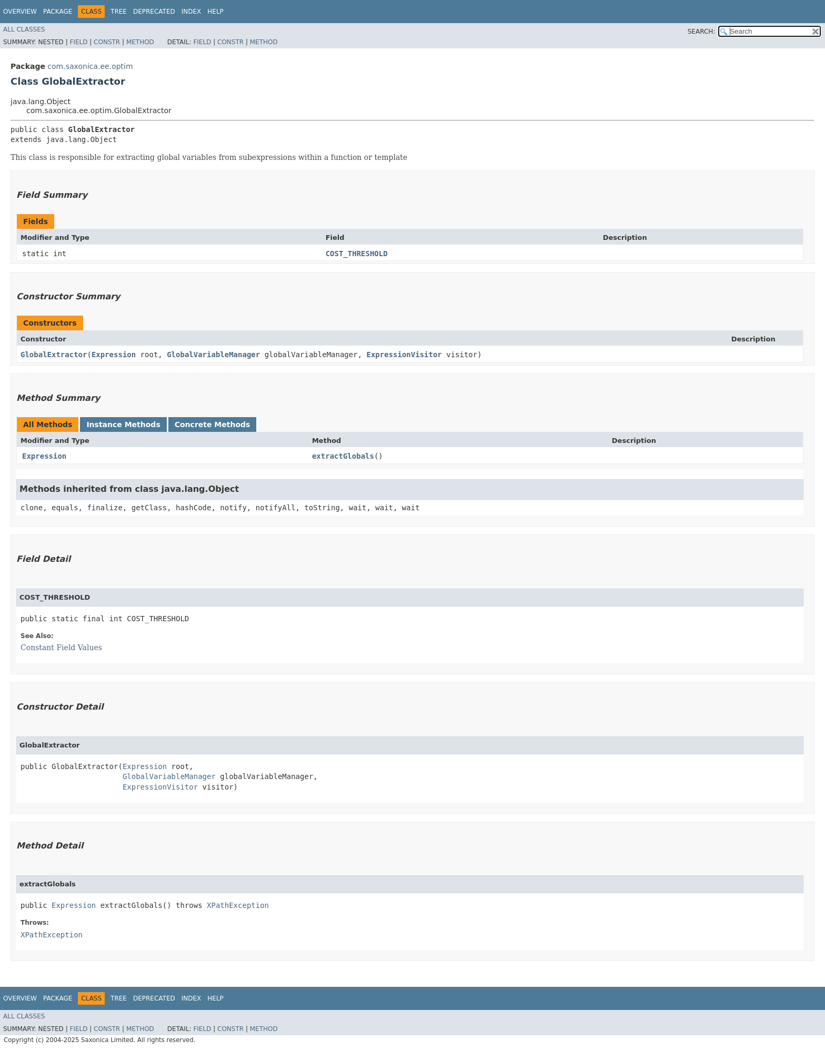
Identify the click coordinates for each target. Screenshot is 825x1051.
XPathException (238, 905)
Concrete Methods (212, 424)
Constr (107, 42)
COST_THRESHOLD (357, 253)
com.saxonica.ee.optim (90, 66)
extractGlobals (343, 456)
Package (57, 11)
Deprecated (154, 11)
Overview (20, 11)
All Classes (24, 29)
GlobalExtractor (54, 354)
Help (215, 11)
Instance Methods (123, 424)
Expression (114, 354)
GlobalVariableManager (213, 354)
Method (140, 42)
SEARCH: (702, 31)
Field (78, 42)
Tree (118, 11)
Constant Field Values (61, 647)
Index (192, 11)
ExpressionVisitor (404, 354)
